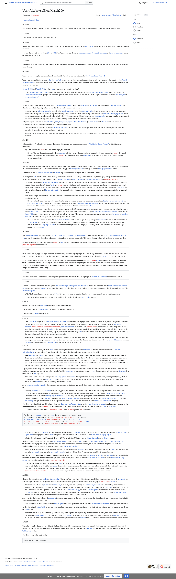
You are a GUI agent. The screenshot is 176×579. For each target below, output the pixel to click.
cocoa (112, 481)
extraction (28, 492)
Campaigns (63, 122)
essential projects (28, 290)
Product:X (70, 409)
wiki (35, 373)
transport (108, 487)
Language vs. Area (63, 179)
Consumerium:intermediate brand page (38, 471)
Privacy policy (9, 565)
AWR (118, 187)
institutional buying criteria (116, 393)
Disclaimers (42, 565)
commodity (36, 452)
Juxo (91, 206)
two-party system (61, 377)
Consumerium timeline (51, 182)
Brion (37, 313)
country (76, 419)
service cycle (120, 95)
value (60, 463)
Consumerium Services (116, 441)
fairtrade (57, 173)
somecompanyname (54, 419)
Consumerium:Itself (31, 97)
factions (72, 377)
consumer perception (58, 460)
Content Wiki (49, 122)
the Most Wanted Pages (55, 321)
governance (117, 515)
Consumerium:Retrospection (36, 385)
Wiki (34, 177)
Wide (138, 42)
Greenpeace (36, 390)
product (37, 415)
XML (105, 406)
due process (66, 515)
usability (28, 342)
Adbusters (47, 390)
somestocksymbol (71, 423)
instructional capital (59, 441)
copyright (43, 288)
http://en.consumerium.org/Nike (104, 212)
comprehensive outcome (100, 503)
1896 (54, 53)
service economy (120, 492)
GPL (61, 242)
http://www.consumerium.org (87, 203)
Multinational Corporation (63, 417)
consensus (69, 371)
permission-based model (108, 398)
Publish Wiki (40, 89)
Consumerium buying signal (99, 92)
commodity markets (58, 452)
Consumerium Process (33, 95)
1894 (48, 53)
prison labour (91, 326)
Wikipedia (115, 214)
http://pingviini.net (104, 169)
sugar (108, 481)
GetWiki (45, 432)
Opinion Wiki (72, 122)
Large (138, 30)
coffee (103, 481)
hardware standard (67, 326)
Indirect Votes (93, 122)
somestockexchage (52, 423)
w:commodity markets (92, 485)
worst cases (107, 400)
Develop (32, 92)
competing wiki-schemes (96, 404)
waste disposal (93, 489)
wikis (52, 89)
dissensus (122, 371)
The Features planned (98, 441)
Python (89, 528)
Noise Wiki (84, 105)
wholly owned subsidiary (35, 419)
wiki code (48, 398)
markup (45, 406)
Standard (139, 27)
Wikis (51, 349)
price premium (67, 398)
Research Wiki (27, 89)
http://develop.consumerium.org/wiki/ (69, 235)
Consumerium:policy (52, 190)
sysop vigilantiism (41, 515)
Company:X (53, 409)
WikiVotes (104, 122)
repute (55, 466)
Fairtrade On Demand (44, 173)
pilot (52, 185)
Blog (37, 20)
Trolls (55, 379)
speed (60, 185)
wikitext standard (92, 438)
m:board (83, 517)
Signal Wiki (94, 105)
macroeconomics (85, 53)
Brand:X (61, 409)
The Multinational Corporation (38, 421)
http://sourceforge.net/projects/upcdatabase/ (71, 285)
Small (138, 23)
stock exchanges (116, 53)
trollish (51, 329)
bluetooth (62, 153)
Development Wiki (55, 80)
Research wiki (32, 222)
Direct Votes (82, 122)
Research (39, 92)
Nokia (43, 150)
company (80, 449)
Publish (46, 92)
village (86, 421)
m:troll (37, 381)
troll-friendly (52, 342)
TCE (56, 122)
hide (146, 15)
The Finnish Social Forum (94, 76)
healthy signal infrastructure (55, 395)
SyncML (61, 155)
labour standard (37, 326)
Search (89, 3)
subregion (77, 421)
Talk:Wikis (31, 355)
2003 (98, 260)
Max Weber (89, 46)
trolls (122, 187)
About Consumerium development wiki (25, 565)
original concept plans (70, 446)
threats (97, 400)
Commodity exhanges (99, 53)
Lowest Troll (33, 321)
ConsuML (77, 432)
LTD (63, 419)
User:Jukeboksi (29, 20)
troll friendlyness (116, 105)
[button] (113, 576)
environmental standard (52, 326)
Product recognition (111, 179)
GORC (55, 242)
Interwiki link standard (99, 276)
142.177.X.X (87, 349)
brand (52, 415)
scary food (85, 297)
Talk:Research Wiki (44, 111)
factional (77, 398)
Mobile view (50, 565)
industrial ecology (74, 489)
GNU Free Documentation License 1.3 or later (34, 561)
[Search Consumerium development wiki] (62, 3)
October (93, 260)
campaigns (52, 498)
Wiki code (112, 406)
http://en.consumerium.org (112, 201)
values (41, 355)
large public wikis (115, 340)
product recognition (29, 244)
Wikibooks (26, 531)
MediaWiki (43, 305)
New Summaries (78, 179)
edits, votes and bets (59, 128)
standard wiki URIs (35, 212)
